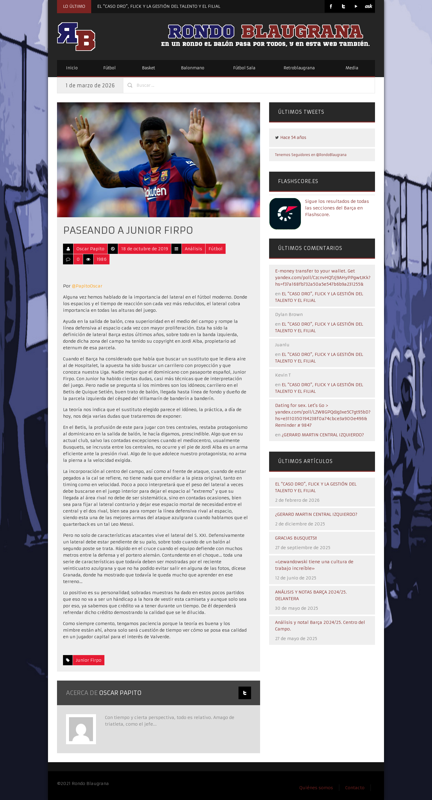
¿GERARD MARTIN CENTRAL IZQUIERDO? (323, 435)
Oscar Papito (90, 248)
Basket (148, 68)
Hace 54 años (293, 137)
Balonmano (192, 68)
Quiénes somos (316, 787)
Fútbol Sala (244, 68)
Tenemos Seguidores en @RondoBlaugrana (310, 155)
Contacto (354, 787)
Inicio (72, 68)
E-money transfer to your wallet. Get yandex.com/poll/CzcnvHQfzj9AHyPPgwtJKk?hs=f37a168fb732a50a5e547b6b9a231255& (322, 277)
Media (352, 68)
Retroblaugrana (299, 68)
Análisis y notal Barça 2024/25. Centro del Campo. (320, 626)
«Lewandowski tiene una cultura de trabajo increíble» (314, 565)
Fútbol (109, 68)
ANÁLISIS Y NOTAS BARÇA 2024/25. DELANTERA (311, 595)
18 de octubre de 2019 (144, 248)
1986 (101, 259)
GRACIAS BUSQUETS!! (296, 538)
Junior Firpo (88, 660)
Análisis (193, 248)
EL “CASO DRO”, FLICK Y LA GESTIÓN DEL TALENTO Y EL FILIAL (158, 6)
